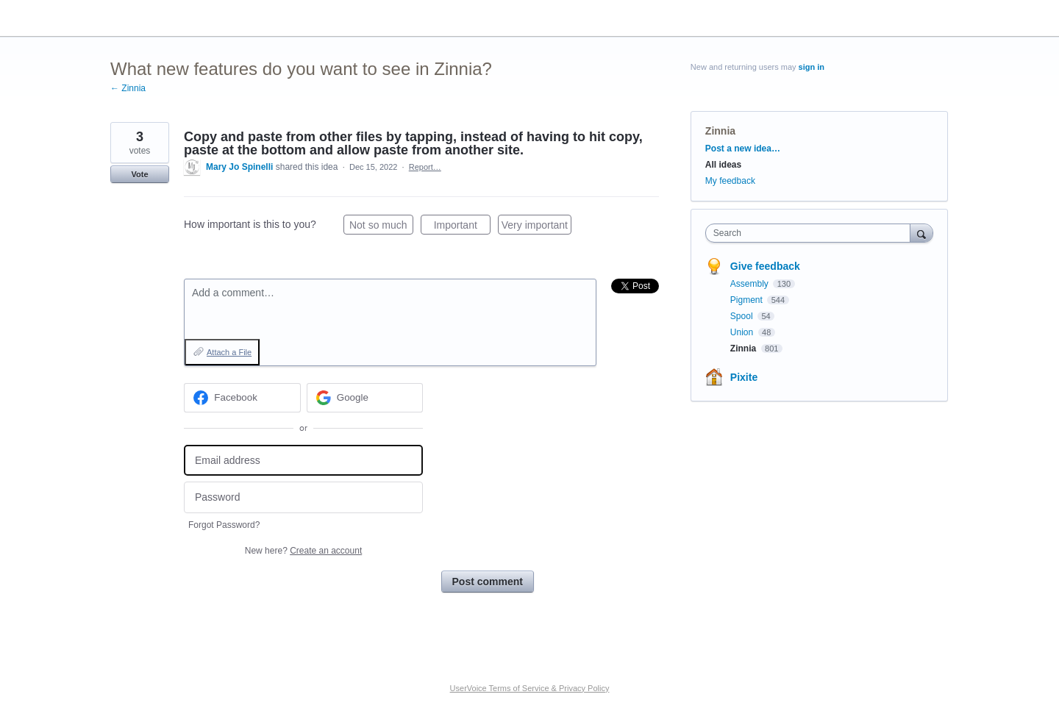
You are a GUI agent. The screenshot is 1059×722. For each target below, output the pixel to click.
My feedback (730, 181)
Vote (139, 174)
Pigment (747, 300)
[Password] (303, 497)
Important (462, 227)
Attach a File (229, 352)
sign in (811, 66)
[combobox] (811, 233)
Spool (742, 316)
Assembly (750, 284)
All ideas (723, 165)
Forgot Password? (224, 525)
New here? (303, 551)
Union (743, 332)
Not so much (381, 227)
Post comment (487, 581)
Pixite (743, 377)
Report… (425, 166)
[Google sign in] (365, 397)
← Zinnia (128, 88)
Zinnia (720, 131)
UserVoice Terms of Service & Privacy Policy (530, 688)
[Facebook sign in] (242, 397)
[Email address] (303, 460)
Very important (536, 227)
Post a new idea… (742, 148)
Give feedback (765, 266)
